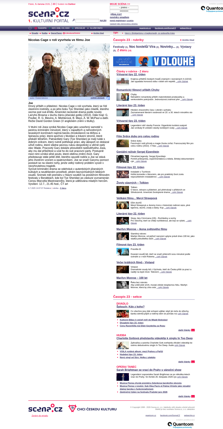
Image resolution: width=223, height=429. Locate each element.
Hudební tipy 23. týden (131, 354)
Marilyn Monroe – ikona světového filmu (141, 229)
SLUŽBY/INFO (96, 28)
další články (184, 330)
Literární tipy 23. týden (130, 105)
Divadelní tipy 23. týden (131, 323)
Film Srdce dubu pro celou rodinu (137, 136)
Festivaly (120, 46)
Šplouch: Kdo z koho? (130, 306)
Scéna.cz (34, 8)
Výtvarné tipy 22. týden (130, 74)
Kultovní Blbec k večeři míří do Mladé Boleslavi (144, 320)
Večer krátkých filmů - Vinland (135, 262)
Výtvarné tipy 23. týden (130, 120)
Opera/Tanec (56, 33)
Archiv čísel (98, 33)
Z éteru (63, 188)
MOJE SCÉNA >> (120, 3)
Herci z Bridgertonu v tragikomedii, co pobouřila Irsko (150, 33)
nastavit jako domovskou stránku (124, 24)
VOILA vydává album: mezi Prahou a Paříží (141, 351)
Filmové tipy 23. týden (130, 244)
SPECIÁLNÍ (80, 28)
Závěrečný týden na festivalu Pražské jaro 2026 (143, 392)
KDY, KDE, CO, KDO (60, 28)
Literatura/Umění (72, 33)
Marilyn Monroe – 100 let (131, 277)
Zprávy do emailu (40, 415)
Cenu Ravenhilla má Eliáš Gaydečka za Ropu (142, 326)
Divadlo (35, 33)
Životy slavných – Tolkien (132, 182)
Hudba (44, 33)
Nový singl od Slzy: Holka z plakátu (137, 357)
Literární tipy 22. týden (130, 213)
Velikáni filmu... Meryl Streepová (136, 198)
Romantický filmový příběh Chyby (137, 89)
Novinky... (169, 46)
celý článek (183, 313)
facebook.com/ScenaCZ (165, 28)
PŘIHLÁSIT (116, 14)
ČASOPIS (42, 28)
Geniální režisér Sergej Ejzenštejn (137, 151)
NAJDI (103, 20)
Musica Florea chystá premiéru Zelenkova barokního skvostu (151, 383)
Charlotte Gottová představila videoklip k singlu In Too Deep (154, 338)
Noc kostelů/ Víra (144, 46)
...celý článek (182, 81)
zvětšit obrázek (98, 98)
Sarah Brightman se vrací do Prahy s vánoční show (148, 369)
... (193, 330)
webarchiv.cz (185, 28)
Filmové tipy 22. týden (130, 167)
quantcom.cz (145, 28)
